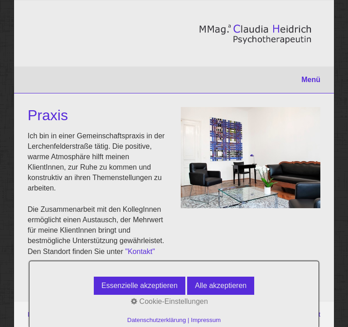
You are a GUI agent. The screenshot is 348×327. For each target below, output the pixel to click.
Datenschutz (66, 314)
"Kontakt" (140, 251)
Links (35, 314)
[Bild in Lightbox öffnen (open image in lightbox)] (250, 157)
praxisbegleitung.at (293, 314)
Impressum (105, 314)
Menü (310, 79)
